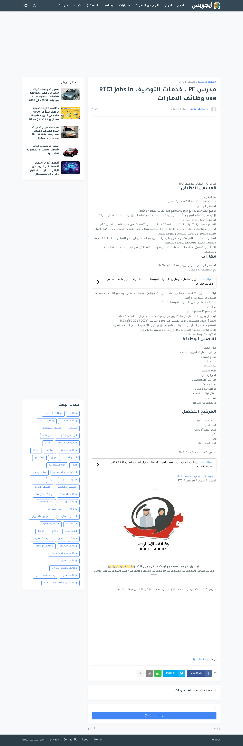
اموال (54, 458)
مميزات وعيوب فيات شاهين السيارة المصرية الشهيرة (43, 150)
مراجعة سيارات (41, 538)
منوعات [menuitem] (63, 5)
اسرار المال (71, 458)
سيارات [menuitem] (124, 5)
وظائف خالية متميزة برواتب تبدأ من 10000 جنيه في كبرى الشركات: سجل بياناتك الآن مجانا (44, 114)
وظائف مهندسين (45, 575)
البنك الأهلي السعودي (65, 472)
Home (98, 740)
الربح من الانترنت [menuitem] (147, 5)
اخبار (74, 465)
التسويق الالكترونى (42, 516)
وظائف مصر (47, 421)
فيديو (61, 538)
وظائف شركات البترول (64, 568)
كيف (51, 480)
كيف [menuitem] (77, 5)
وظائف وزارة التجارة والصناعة (60, 583)
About (85, 740)
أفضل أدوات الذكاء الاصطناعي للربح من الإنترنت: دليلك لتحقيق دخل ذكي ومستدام (44, 169)
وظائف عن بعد (68, 502)
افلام (47, 443)
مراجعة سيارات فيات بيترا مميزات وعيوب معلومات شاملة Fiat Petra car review (45, 133)
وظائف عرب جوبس (121, 566)
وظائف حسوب (68, 561)
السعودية (71, 524)
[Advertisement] (121, 44)
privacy (54, 740)
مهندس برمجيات (67, 487)
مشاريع (39, 458)
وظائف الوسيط (44, 546)
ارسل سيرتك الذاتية (33, 740)
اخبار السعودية (57, 465)
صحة (74, 538)
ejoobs (216, 740)
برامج (55, 531)
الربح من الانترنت (68, 435)
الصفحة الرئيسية (207, 82)
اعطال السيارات (68, 516)
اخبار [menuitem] (181, 5)
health (73, 509)
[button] (34, 5)
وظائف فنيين (69, 575)
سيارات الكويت (69, 480)
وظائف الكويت (69, 421)
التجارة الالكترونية (67, 443)
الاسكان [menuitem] (92, 5)
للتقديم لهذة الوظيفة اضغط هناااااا (196, 476)
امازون (49, 450)
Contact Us (70, 740)
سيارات (73, 428)
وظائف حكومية (44, 494)
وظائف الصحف (68, 494)
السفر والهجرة (51, 524)
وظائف (73, 413)
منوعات (47, 435)
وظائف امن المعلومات (64, 553)
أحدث (215, 729)
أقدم (92, 729)
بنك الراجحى (39, 472)
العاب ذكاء (71, 531)
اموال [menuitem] (168, 5)
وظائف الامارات (186, 82)
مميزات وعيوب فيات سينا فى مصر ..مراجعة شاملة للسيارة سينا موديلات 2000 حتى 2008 (44, 95)
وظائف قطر (46, 502)
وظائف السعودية (51, 428)
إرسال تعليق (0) (154, 715)
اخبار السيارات (55, 509)
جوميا (41, 531)
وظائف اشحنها (68, 546)
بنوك (36, 450)
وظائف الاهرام (42, 487)
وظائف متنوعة (69, 450)
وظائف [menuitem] (109, 5)
